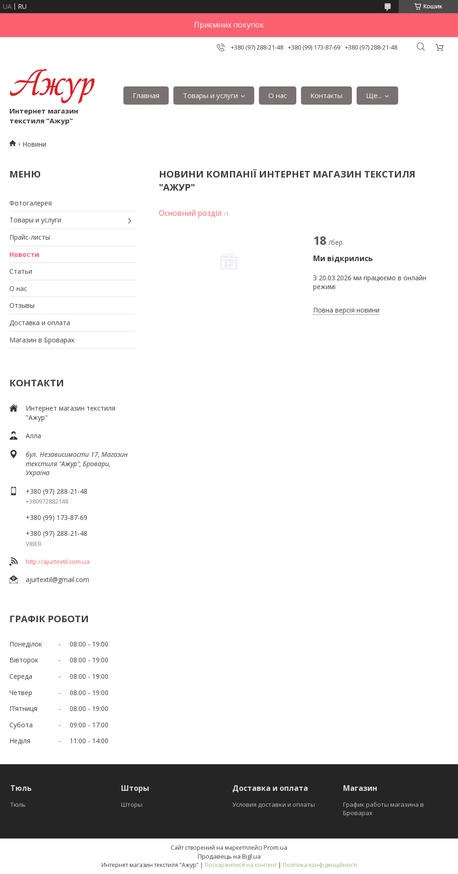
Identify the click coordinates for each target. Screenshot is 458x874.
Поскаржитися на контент (241, 865)
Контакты (326, 95)
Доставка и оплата (39, 322)
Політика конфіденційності (320, 865)
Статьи (20, 271)
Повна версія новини (346, 310)
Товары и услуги (210, 95)
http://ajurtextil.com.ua (58, 561)
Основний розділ (190, 213)
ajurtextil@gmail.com (57, 579)
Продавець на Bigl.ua (229, 856)
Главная (146, 95)
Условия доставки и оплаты (273, 804)
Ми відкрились (343, 258)
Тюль (18, 804)
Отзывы (22, 305)
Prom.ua (275, 847)
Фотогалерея (30, 203)
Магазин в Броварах (41, 339)
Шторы (132, 804)
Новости (24, 254)
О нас (277, 95)
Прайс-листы (29, 237)
